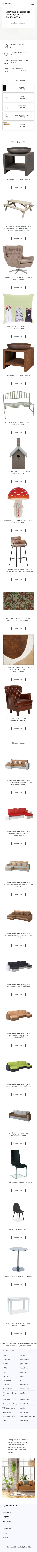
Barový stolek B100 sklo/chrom (18, 1276)
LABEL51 (23, 1393)
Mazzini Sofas (25, 1400)
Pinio (4, 1372)
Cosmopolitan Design (9, 1404)
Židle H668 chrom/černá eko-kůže (18, 1182)
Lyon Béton (24, 1364)
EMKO (4, 1368)
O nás (5, 1533)
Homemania (24, 1384)
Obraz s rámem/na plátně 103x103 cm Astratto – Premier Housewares (18, 669)
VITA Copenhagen (8, 1408)
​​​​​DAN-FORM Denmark (27, 1416)
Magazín (6, 1517)
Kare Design (6, 1380)
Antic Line (23, 1372)
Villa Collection (25, 1359)
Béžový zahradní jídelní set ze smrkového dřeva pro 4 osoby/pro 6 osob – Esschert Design (18, 228)
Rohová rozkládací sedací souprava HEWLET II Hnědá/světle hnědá (18, 935)
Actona (4, 1421)
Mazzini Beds (7, 1389)
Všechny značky (8, 1512)
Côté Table (6, 1400)
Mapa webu (7, 1521)
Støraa (22, 1380)
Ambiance (5, 1384)
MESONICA (24, 1404)
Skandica (5, 1376)
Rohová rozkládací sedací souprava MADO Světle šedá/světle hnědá (18, 884)
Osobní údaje (7, 1529)
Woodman (6, 1359)
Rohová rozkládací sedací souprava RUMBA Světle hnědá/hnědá (18, 1035)
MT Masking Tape (8, 1416)
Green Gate (6, 1412)
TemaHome (24, 1368)
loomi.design (24, 1421)
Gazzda (22, 1355)
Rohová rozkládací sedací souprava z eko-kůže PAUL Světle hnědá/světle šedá (18, 782)
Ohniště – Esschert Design (18, 179)
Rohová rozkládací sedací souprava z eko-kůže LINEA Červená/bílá (18, 833)
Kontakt (5, 1537)
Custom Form (24, 1389)
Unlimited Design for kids (9, 1394)
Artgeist (22, 1408)
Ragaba (5, 1364)
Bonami (5, 1355)
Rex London (24, 1412)
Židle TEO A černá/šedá (18, 1229)
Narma (22, 1376)
